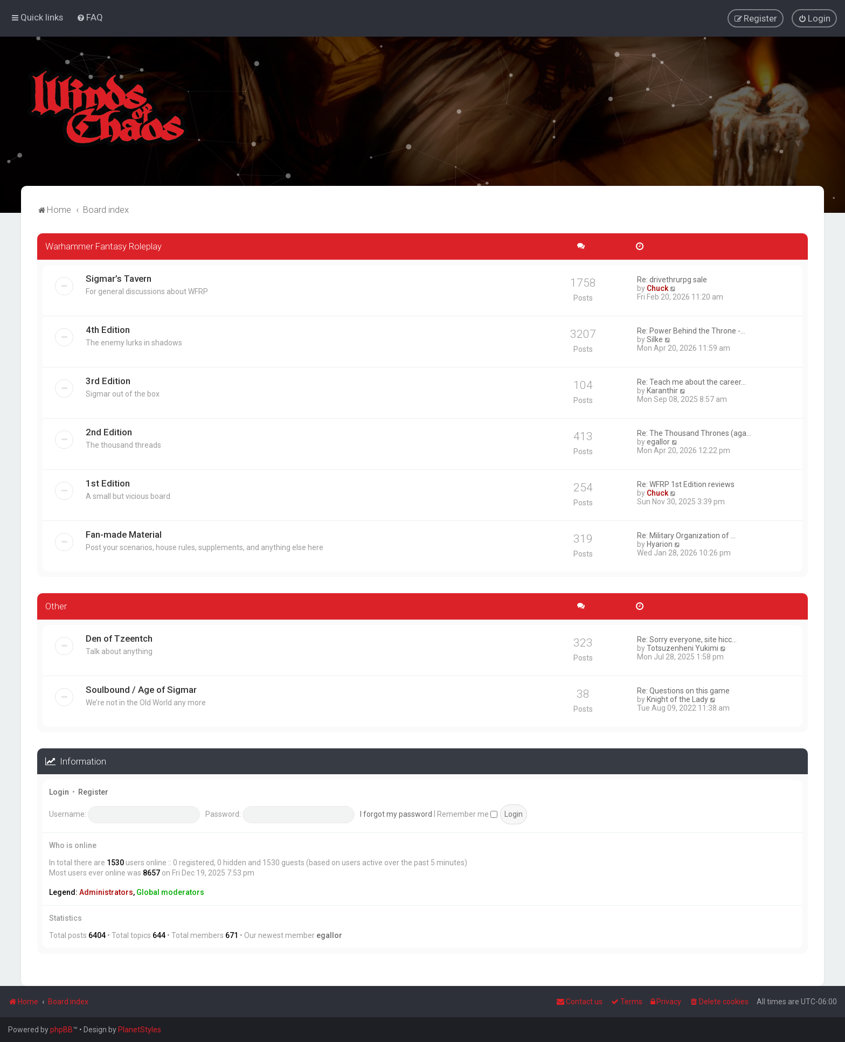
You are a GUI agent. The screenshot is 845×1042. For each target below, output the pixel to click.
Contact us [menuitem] (579, 1001)
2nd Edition (109, 431)
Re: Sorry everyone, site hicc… (687, 638)
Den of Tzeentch (119, 637)
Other (56, 605)
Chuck (657, 287)
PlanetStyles (139, 1029)
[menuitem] (90, 17)
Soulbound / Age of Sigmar (141, 688)
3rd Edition (108, 380)
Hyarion (660, 543)
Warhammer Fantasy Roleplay (103, 245)
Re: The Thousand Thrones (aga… (694, 432)
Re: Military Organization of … (686, 535)
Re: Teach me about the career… (691, 381)
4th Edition (108, 329)
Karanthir (662, 390)
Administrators (106, 891)
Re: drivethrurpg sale (672, 279)
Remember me (467, 813)
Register (93, 791)
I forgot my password (396, 813)
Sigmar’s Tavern (118, 278)
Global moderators (170, 891)
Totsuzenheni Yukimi (682, 647)
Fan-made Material (124, 534)
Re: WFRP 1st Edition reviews (686, 484)
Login (59, 791)
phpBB (61, 1029)
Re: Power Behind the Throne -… (691, 330)
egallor (658, 441)
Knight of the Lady (677, 698)
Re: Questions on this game (683, 689)
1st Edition (108, 482)
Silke (655, 339)
